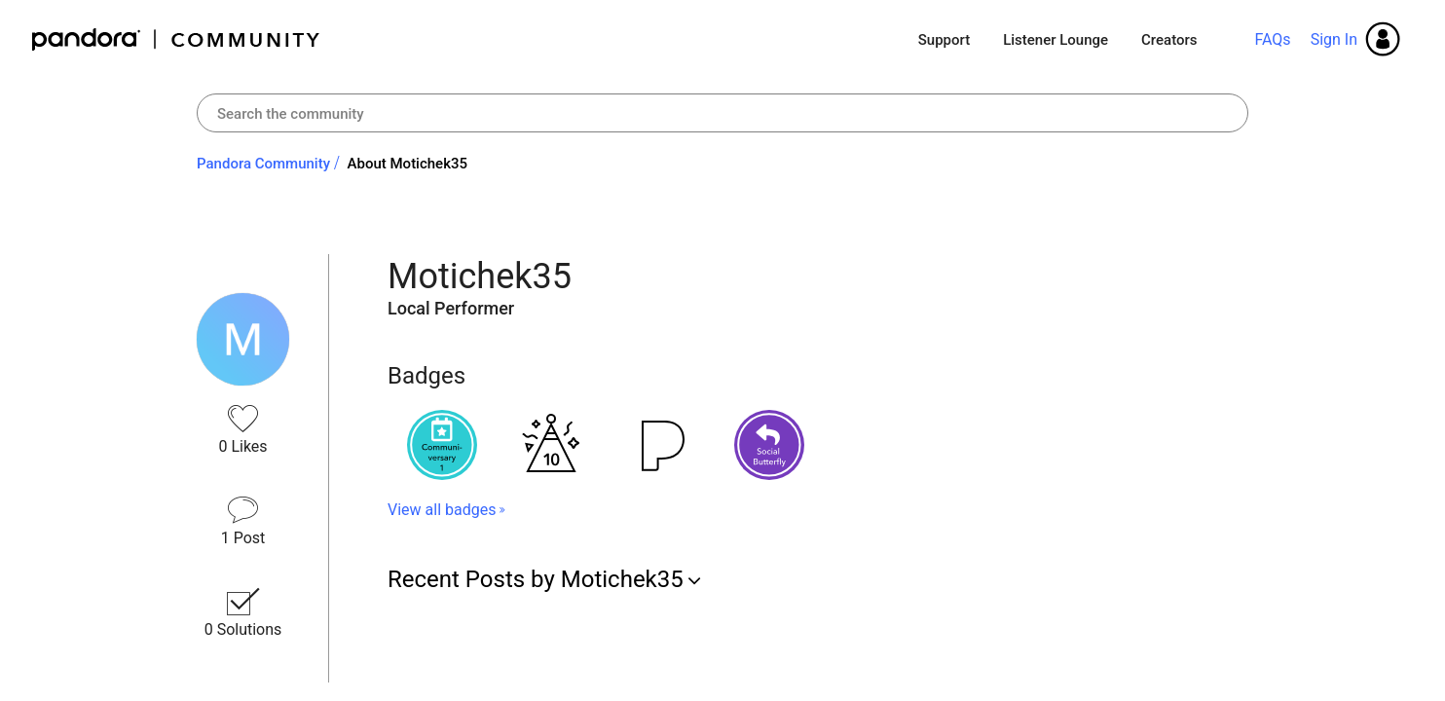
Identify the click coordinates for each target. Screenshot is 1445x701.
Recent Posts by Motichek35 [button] (536, 579)
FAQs (1272, 39)
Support (944, 40)
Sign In (1334, 39)
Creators (1169, 40)
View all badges (442, 509)
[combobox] (722, 112)
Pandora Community (176, 39)
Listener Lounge (1055, 40)
